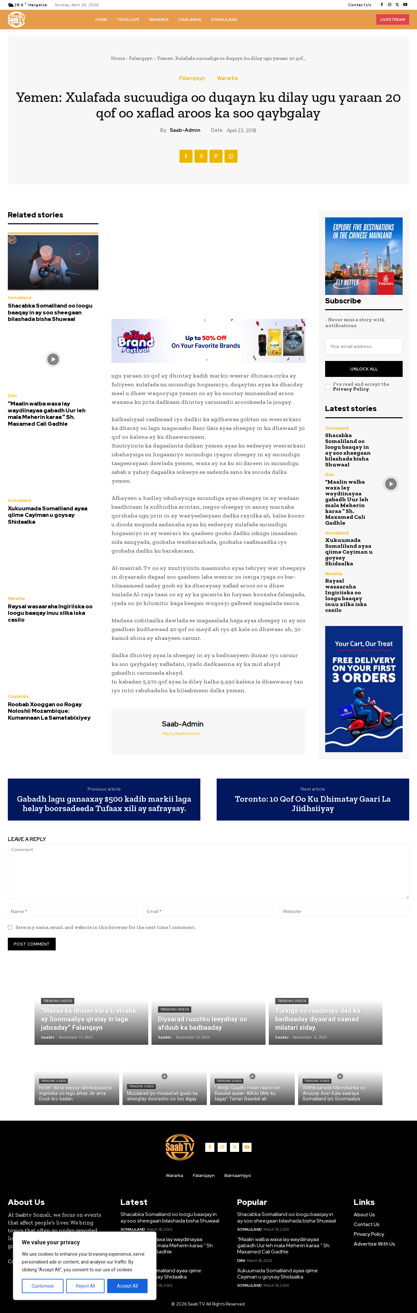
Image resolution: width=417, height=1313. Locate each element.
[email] (364, 346)
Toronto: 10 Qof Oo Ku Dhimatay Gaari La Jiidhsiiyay (313, 803)
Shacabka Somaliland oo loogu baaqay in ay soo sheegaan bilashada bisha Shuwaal (50, 312)
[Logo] (16, 19)
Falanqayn (141, 58)
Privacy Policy (351, 389)
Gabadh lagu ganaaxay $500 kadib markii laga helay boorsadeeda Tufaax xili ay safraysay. (104, 803)
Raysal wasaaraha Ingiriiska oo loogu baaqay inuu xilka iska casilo (50, 613)
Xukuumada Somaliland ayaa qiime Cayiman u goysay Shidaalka (47, 515)
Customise (43, 1286)
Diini (12, 396)
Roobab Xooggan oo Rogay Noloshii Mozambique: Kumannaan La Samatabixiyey (49, 711)
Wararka (227, 78)
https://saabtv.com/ (181, 733)
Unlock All (364, 369)
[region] (84, 1266)
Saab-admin (185, 130)
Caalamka (18, 696)
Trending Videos (57, 1001)
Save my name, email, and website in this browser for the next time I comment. (105, 927)
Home (118, 58)
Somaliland (19, 298)
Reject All (85, 1286)
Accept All (127, 1286)
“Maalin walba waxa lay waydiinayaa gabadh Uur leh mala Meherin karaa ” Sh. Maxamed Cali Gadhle (46, 413)
